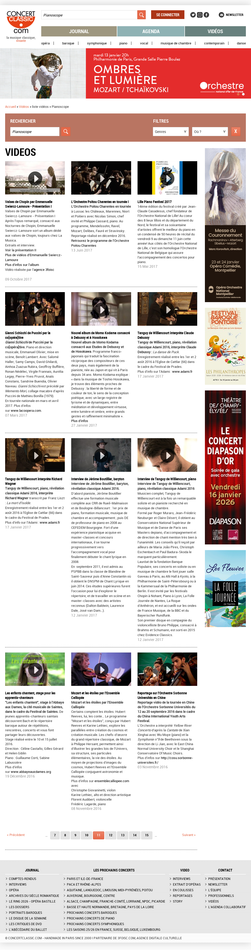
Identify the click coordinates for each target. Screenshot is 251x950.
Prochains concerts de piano (90, 918)
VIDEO (184, 870)
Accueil (10, 106)
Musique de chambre (176, 43)
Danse (241, 43)
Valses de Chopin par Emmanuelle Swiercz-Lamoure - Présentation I (28, 204)
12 (110, 835)
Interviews (17, 884)
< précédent (16, 834)
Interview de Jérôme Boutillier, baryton (97, 478)
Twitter (193, 15)
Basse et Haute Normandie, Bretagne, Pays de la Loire (110, 907)
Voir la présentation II (20, 250)
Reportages (182, 896)
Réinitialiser (235, 131)
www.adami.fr (182, 371)
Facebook (206, 15)
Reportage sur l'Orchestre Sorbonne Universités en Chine (162, 695)
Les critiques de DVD (25, 924)
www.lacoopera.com (26, 410)
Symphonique (97, 43)
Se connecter (167, 14)
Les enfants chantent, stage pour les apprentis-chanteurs (30, 695)
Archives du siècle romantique (34, 896)
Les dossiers (19, 907)
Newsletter (234, 14)
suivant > (189, 834)
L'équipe (214, 890)
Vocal (144, 43)
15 (147, 835)
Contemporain (214, 43)
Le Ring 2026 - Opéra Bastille (32, 901)
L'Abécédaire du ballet (28, 929)
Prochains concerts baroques (92, 912)
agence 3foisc (44, 269)
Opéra (45, 43)
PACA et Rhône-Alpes (84, 884)
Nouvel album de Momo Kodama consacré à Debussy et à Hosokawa (100, 335)
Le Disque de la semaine (28, 918)
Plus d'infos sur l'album (22, 264)
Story (178, 901)
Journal (79, 31)
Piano (123, 43)
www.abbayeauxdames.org (31, 771)
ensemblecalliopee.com (112, 781)
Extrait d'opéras (187, 884)
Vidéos (215, 31)
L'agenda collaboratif (227, 907)
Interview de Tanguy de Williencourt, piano (167, 478)
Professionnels (221, 896)
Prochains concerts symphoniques (95, 924)
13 (122, 835)
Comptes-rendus (22, 879)
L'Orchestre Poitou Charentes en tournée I (100, 201)
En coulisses (183, 890)
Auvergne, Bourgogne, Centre (91, 896)
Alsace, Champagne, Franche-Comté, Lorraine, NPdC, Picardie (116, 901)
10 (86, 835)
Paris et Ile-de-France (85, 879)
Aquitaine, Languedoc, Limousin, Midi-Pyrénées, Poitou (110, 890)
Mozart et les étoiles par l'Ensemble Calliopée (95, 695)
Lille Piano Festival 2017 (155, 201)
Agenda (151, 31)
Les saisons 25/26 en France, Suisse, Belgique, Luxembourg (113, 929)
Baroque (68, 43)
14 (135, 835)
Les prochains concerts (114, 870)
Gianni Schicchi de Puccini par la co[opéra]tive (27, 335)
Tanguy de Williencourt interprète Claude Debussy (166, 335)
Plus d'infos (79, 420)
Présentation (219, 879)
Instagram (200, 15)
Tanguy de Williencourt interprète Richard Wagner (33, 481)
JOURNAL (32, 870)
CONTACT (225, 870)
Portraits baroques (25, 912)
